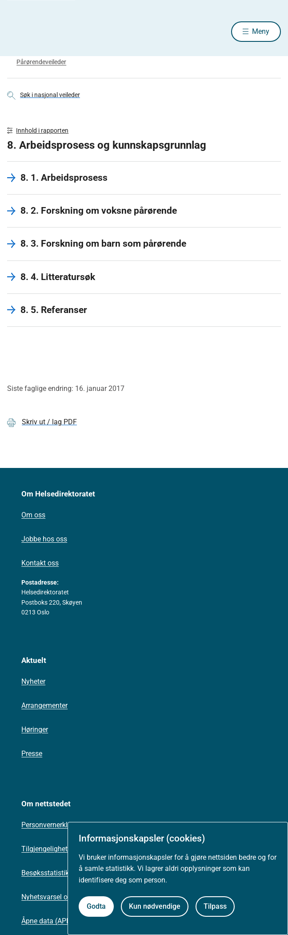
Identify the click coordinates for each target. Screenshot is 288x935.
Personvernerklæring (53, 825)
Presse (31, 753)
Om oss (33, 515)
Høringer (34, 729)
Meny (260, 31)
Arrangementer (44, 705)
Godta (96, 906)
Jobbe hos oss (44, 539)
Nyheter (33, 681)
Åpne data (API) (46, 921)
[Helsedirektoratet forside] (17, 31)
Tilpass (215, 906)
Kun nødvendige (154, 906)
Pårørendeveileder (41, 61)
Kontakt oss (40, 563)
